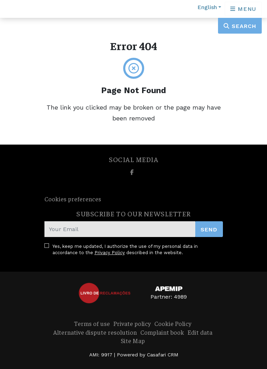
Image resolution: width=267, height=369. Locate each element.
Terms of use (92, 323)
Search (240, 26)
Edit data (200, 332)
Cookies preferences (72, 199)
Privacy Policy (109, 252)
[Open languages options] (243, 9)
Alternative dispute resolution (95, 332)
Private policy (132, 323)
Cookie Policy (172, 323)
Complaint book (162, 332)
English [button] (207, 7)
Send (209, 229)
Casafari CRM (162, 354)
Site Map (133, 340)
